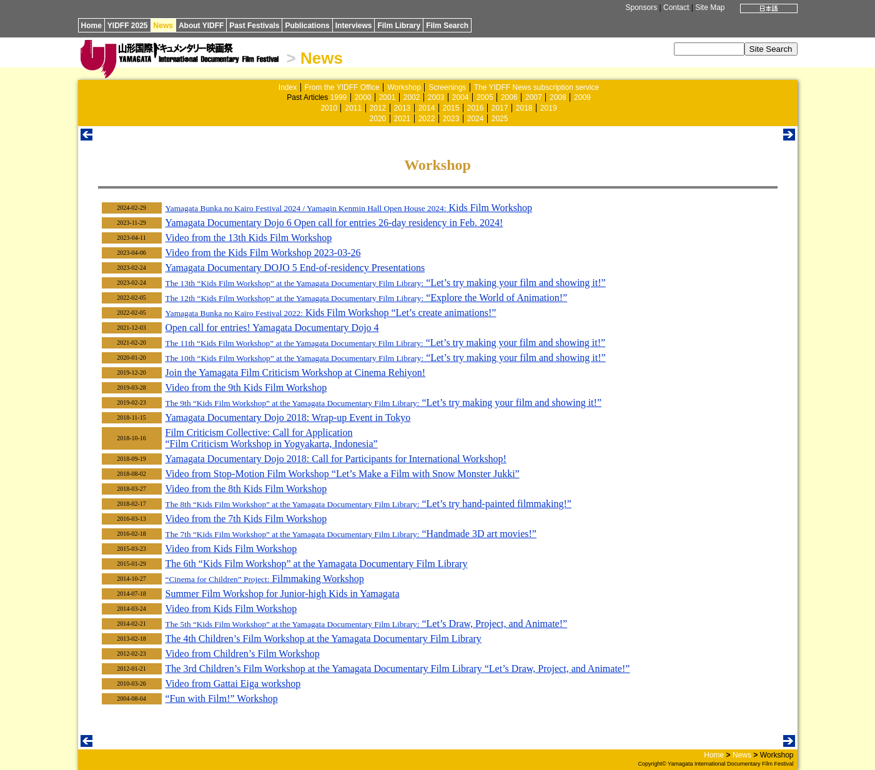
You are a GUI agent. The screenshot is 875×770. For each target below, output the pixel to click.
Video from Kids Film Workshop (231, 548)
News (163, 25)
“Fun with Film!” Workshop (222, 698)
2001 (387, 97)
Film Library (398, 25)
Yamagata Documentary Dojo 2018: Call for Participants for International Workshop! (336, 458)
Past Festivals (254, 25)
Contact (676, 7)
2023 (451, 118)
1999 (338, 97)
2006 (509, 97)
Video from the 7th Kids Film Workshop (246, 518)
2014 (426, 108)
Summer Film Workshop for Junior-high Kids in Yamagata (283, 593)
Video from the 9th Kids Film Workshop (246, 387)
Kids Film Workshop (349, 207)
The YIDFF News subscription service (537, 87)
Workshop (404, 87)
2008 (558, 97)
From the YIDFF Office (342, 87)
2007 (533, 97)
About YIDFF (201, 25)
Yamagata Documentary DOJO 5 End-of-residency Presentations (295, 267)
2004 (460, 97)
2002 (411, 97)
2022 (426, 118)
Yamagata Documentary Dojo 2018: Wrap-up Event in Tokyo (288, 417)
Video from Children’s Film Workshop (243, 653)
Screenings (447, 87)
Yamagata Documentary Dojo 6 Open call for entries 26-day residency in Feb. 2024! (334, 222)
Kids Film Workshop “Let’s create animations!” (331, 312)
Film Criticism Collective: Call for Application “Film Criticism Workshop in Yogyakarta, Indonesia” (272, 438)
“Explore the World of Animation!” (367, 297)
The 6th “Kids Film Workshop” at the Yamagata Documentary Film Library (317, 563)
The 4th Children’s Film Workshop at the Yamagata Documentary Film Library (324, 638)
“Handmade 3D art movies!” (351, 533)
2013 (402, 108)
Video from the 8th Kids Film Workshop (246, 488)
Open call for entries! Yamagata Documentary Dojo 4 (272, 327)
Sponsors (641, 7)
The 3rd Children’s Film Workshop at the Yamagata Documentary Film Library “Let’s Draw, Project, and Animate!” (398, 668)
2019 (548, 108)
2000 (363, 97)
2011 (353, 108)
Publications (307, 25)
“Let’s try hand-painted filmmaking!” (368, 503)
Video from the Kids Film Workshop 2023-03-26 (263, 252)
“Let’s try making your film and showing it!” (386, 282)
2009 (582, 97)
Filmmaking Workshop (265, 578)
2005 (485, 97)
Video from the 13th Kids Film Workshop (249, 237)
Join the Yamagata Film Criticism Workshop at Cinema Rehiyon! (296, 372)
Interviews (353, 25)
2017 (500, 108)
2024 (475, 118)
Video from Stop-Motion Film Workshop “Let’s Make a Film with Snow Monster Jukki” (343, 473)
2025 (500, 118)
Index (288, 87)
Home (91, 25)
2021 (402, 118)
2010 (328, 108)
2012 (378, 108)
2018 (524, 108)
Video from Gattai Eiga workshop (233, 683)
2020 (378, 118)
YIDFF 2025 (127, 25)
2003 (436, 97)
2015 (451, 108)
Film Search (447, 25)
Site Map (709, 7)
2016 (475, 108)
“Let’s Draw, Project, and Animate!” (367, 623)
